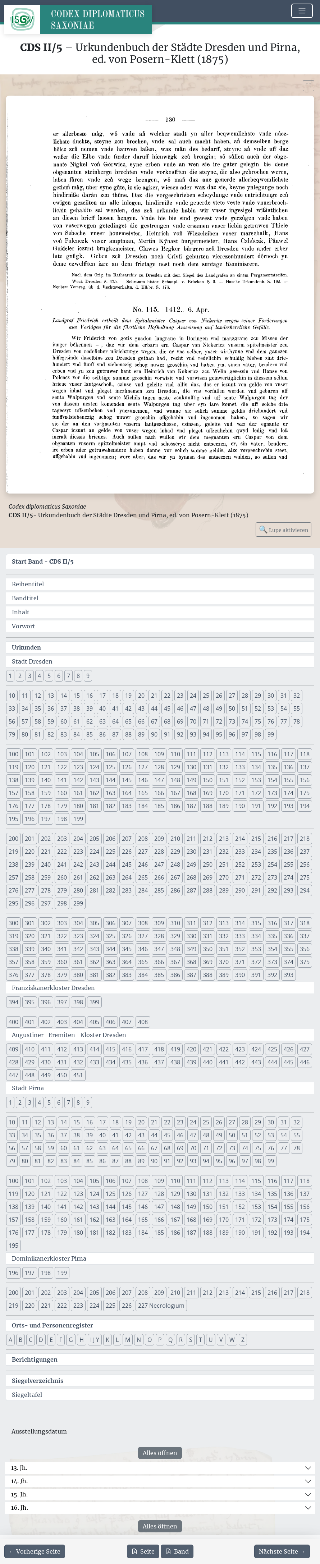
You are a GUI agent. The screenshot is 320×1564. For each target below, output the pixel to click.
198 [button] (62, 819)
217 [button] (288, 839)
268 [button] (191, 877)
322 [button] (62, 936)
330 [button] (191, 936)
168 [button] (191, 793)
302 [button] (46, 923)
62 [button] (89, 721)
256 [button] (305, 864)
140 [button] (46, 780)
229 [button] (175, 852)
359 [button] (46, 962)
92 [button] (180, 734)
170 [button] (224, 793)
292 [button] (272, 890)
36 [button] (50, 708)
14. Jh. (19, 1481)
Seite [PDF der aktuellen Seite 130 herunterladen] (143, 1551)
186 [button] (175, 806)
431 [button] (62, 1062)
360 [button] (62, 962)
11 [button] (25, 696)
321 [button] (46, 936)
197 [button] (46, 819)
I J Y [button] (94, 1340)
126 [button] (127, 767)
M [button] (127, 1340)
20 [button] (141, 696)
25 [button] (206, 696)
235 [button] (272, 852)
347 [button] (159, 949)
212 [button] (207, 839)
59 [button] (50, 721)
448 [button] (30, 1075)
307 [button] (127, 923)
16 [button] (89, 696)
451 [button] (78, 1075)
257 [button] (13, 877)
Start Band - (43, 561)
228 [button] (159, 852)
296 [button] (30, 903)
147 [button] (159, 780)
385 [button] (159, 975)
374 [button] (288, 962)
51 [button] (245, 708)
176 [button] (13, 806)
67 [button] (154, 721)
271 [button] (240, 877)
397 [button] (62, 1002)
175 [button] (305, 793)
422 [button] (224, 1049)
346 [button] (143, 949)
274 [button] (288, 877)
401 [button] (30, 1022)
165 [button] (143, 793)
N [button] (139, 1340)
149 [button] (191, 780)
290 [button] (240, 890)
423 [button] (240, 1049)
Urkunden (26, 647)
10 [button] (12, 696)
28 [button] (245, 696)
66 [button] (141, 721)
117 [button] (288, 754)
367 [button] (175, 962)
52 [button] (258, 708)
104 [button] (78, 754)
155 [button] (288, 780)
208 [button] (143, 839)
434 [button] (110, 1062)
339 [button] (30, 949)
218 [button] (305, 839)
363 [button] (110, 962)
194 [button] (305, 806)
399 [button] (94, 1002)
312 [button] (207, 923)
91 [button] (167, 734)
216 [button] (272, 839)
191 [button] (256, 806)
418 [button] (159, 1049)
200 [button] (13, 839)
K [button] (107, 1340)
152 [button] (240, 780)
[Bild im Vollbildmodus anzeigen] (308, 85)
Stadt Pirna (28, 1088)
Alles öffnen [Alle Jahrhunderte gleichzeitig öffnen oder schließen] (160, 1453)
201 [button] (30, 839)
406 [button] (110, 1022)
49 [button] (219, 708)
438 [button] (175, 1062)
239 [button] (30, 864)
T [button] (200, 1340)
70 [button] (193, 721)
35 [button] (38, 708)
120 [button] (30, 767)
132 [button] (224, 767)
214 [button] (240, 839)
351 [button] (224, 949)
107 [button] (127, 754)
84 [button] (76, 734)
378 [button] (46, 975)
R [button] (181, 1340)
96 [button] (232, 734)
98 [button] (258, 734)
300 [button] (13, 923)
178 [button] (46, 806)
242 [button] (78, 864)
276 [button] (13, 890)
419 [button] (175, 1049)
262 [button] (94, 877)
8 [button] (78, 676)
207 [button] (127, 839)
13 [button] (50, 696)
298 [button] (62, 903)
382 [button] (110, 975)
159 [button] (46, 793)
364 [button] (127, 962)
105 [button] (94, 754)
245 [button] (127, 864)
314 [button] (240, 923)
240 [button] (46, 864)
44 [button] (154, 708)
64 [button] (115, 721)
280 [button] (78, 890)
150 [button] (207, 780)
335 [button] (272, 936)
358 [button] (30, 962)
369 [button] (207, 962)
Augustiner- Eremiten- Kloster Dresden (69, 1034)
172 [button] (256, 793)
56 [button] (12, 721)
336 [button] (288, 936)
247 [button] (159, 864)
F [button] (60, 1340)
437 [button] (159, 1062)
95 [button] (219, 734)
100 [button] (13, 754)
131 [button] (207, 767)
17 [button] (102, 696)
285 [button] (159, 890)
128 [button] (159, 767)
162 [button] (94, 793)
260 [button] (62, 877)
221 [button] (46, 852)
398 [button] (78, 1002)
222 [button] (62, 852)
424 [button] (256, 1049)
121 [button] (46, 767)
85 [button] (89, 734)
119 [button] (13, 767)
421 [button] (207, 1049)
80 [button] (25, 734)
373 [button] (272, 962)
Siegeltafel (27, 1394)
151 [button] (224, 780)
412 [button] (62, 1049)
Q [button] (170, 1340)
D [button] (41, 1340)
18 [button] (115, 696)
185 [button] (159, 806)
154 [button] (272, 780)
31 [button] (283, 696)
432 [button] (78, 1062)
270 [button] (224, 877)
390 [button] (240, 975)
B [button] (20, 1340)
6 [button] (58, 676)
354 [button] (272, 949)
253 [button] (256, 864)
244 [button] (110, 864)
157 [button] (13, 793)
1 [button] (10, 676)
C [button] (30, 1340)
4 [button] (39, 676)
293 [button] (288, 890)
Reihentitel (28, 584)
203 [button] (62, 839)
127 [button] (143, 767)
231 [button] (207, 852)
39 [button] (89, 708)
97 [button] (245, 734)
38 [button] (76, 708)
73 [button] (232, 721)
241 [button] (62, 864)
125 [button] (110, 767)
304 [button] (78, 923)
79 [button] (12, 734)
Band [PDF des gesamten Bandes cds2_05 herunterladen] (177, 1551)
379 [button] (62, 975)
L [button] (117, 1340)
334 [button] (256, 936)
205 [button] (94, 839)
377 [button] (30, 975)
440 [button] (207, 1062)
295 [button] (13, 903)
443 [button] (256, 1062)
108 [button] (143, 754)
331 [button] (207, 936)
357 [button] (13, 962)
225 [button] (110, 852)
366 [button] (159, 962)
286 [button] (175, 890)
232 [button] (224, 852)
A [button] (10, 1340)
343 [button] (94, 949)
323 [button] (78, 936)
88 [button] (128, 734)
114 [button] (240, 754)
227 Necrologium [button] (161, 1306)
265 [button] (143, 877)
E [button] (51, 1340)
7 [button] (68, 676)
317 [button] (288, 923)
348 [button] (175, 949)
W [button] (232, 1340)
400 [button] (13, 1022)
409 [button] (13, 1049)
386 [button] (175, 975)
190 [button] (240, 806)
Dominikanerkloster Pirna (49, 1258)
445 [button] (288, 1062)
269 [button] (207, 877)
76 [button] (271, 721)
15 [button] (76, 696)
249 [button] (191, 864)
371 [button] (240, 962)
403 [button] (62, 1022)
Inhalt (20, 612)
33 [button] (12, 708)
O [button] (149, 1340)
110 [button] (175, 754)
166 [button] (159, 793)
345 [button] (127, 949)
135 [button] (272, 767)
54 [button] (283, 708)
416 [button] (127, 1049)
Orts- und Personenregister (52, 1325)
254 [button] (272, 864)
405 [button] (94, 1022)
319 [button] (13, 936)
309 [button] (159, 923)
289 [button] (224, 890)
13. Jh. (19, 1467)
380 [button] (78, 975)
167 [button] (175, 793)
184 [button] (143, 806)
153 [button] (256, 780)
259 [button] (46, 877)
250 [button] (207, 864)
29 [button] (258, 696)
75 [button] (258, 721)
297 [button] (46, 903)
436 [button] (143, 1062)
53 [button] (271, 708)
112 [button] (207, 754)
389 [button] (224, 975)
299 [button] (78, 903)
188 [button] (207, 806)
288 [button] (207, 890)
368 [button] (191, 962)
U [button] (211, 1340)
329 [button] (175, 936)
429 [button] (30, 1062)
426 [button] (288, 1049)
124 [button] (94, 767)
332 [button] (224, 936)
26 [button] (219, 696)
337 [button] (305, 936)
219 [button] (13, 852)
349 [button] (191, 949)
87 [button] (115, 734)
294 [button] (305, 890)
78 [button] (296, 721)
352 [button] (240, 949)
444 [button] (272, 1062)
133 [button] (240, 767)
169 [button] (207, 793)
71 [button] (206, 721)
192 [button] (272, 806)
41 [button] (115, 708)
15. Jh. (19, 1494)
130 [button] (191, 767)
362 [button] (94, 962)
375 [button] (305, 962)
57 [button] (25, 721)
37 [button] (63, 708)
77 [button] (283, 721)
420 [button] (191, 1049)
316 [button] (272, 923)
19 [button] (128, 696)
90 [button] (154, 734)
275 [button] (305, 877)
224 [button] (94, 852)
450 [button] (62, 1075)
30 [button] (271, 696)
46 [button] (180, 708)
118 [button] (305, 754)
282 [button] (110, 890)
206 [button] (110, 839)
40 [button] (102, 708)
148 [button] (175, 780)
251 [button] (224, 864)
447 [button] (13, 1075)
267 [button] (175, 877)
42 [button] (128, 708)
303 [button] (62, 923)
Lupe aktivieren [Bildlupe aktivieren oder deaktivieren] (283, 529)
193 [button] (288, 806)
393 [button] (288, 975)
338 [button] (13, 949)
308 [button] (143, 923)
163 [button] (110, 793)
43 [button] (141, 708)
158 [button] (30, 793)
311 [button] (191, 923)
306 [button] (110, 923)
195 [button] (13, 819)
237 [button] (305, 852)
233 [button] (240, 852)
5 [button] (49, 676)
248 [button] (175, 864)
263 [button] (110, 877)
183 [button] (127, 806)
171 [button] (240, 793)
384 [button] (143, 975)
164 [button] (127, 793)
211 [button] (191, 839)
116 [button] (272, 754)
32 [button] (296, 696)
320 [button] (30, 936)
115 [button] (256, 754)
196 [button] (30, 819)
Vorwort (23, 626)
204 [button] (78, 839)
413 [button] (78, 1049)
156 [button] (305, 780)
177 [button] (30, 806)
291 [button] (256, 890)
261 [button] (78, 877)
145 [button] (127, 780)
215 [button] (256, 839)
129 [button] (175, 767)
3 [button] (29, 676)
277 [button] (30, 890)
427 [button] (305, 1049)
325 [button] (110, 936)
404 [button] (78, 1022)
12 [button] (38, 696)
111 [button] (191, 754)
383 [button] (127, 975)
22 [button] (167, 696)
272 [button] (256, 877)
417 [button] (143, 1049)
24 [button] (193, 696)
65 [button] (128, 721)
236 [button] (288, 852)
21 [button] (154, 696)
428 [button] (13, 1062)
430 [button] (46, 1062)
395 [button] (30, 1002)
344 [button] (110, 949)
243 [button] (94, 864)
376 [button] (13, 975)
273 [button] (272, 877)
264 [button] (127, 877)
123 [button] (78, 767)
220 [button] (30, 852)
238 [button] (13, 864)
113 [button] (224, 754)
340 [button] (46, 949)
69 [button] (180, 721)
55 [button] (296, 708)
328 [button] (159, 936)
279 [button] (62, 890)
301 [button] (30, 923)
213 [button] (224, 839)
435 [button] (127, 1062)
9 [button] (88, 676)
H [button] (81, 1340)
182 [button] (110, 806)
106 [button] (110, 754)
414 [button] (94, 1049)
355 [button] (288, 949)
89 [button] (141, 734)
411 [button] (46, 1049)
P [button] (160, 1340)
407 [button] (127, 1022)
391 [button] (256, 975)
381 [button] (94, 975)
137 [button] (305, 767)
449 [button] (46, 1075)
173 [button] (272, 793)
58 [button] (38, 721)
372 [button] (256, 962)
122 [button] (62, 767)
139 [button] (30, 780)
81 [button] (38, 734)
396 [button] (46, 1002)
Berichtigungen (35, 1359)
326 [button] (127, 936)
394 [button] (13, 1002)
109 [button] (159, 754)
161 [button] (78, 793)
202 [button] (46, 839)
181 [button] (94, 806)
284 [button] (143, 890)
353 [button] (256, 949)
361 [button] (78, 962)
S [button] (190, 1340)
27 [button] (232, 696)
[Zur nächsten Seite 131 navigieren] (282, 1551)
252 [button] (240, 864)
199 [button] (78, 819)
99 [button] (271, 734)
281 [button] (94, 890)
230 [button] (191, 852)
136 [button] (288, 767)
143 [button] (94, 780)
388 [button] (207, 975)
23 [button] (180, 696)
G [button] (71, 1340)
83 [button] (63, 734)
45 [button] (167, 708)
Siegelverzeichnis (37, 1380)
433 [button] (94, 1062)
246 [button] (143, 864)
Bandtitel (25, 598)
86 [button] (102, 734)
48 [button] (206, 708)
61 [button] (76, 721)
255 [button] (288, 864)
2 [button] (20, 676)
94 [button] (206, 734)
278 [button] (46, 890)
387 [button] (191, 975)
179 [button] (62, 806)
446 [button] (305, 1062)
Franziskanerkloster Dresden (53, 987)
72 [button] (219, 721)
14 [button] (63, 696)
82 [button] (50, 734)
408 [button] (143, 1022)
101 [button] (30, 754)
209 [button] (159, 839)
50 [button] (232, 708)
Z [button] (242, 1340)
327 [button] (143, 936)
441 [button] (224, 1062)
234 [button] (256, 852)
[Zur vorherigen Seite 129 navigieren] (34, 1551)
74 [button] (245, 721)
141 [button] (62, 780)
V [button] (221, 1340)
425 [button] (272, 1049)
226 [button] (127, 852)
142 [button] (78, 780)
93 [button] (193, 734)
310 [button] (175, 923)
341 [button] (62, 949)
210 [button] (175, 839)
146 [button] (143, 780)
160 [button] (62, 793)
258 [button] (30, 877)
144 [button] (110, 780)
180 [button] (78, 806)
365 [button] (143, 962)
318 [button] (305, 923)
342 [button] (78, 949)
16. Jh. (19, 1507)
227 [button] (143, 852)
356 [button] (305, 949)
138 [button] (13, 780)
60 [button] (63, 721)
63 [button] (102, 721)
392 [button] (272, 975)
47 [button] (193, 708)
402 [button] (46, 1022)
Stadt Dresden (32, 661)
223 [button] (78, 852)
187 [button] (191, 806)
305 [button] (94, 923)
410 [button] (30, 1049)
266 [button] (159, 877)
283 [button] (127, 890)
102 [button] (46, 754)
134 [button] (256, 767)
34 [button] (25, 708)
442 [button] (240, 1062)
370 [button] (224, 962)
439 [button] (191, 1062)
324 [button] (94, 936)
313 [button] (224, 923)
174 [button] (288, 793)
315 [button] (256, 923)
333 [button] (240, 936)
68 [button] (167, 721)
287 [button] (191, 890)
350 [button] (207, 949)
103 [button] (62, 754)
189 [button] (224, 806)
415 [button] (110, 1049)
